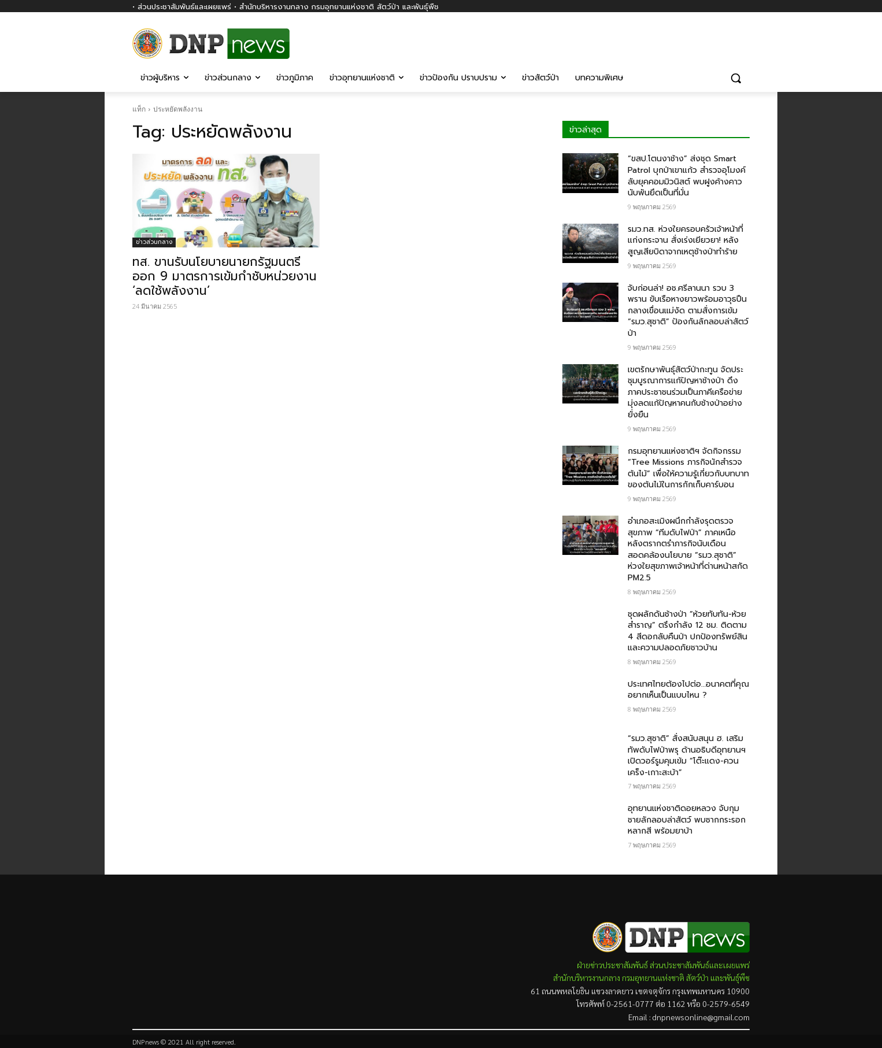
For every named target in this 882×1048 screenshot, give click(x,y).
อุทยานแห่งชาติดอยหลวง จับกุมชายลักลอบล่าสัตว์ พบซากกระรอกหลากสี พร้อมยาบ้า (687, 819)
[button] (736, 78)
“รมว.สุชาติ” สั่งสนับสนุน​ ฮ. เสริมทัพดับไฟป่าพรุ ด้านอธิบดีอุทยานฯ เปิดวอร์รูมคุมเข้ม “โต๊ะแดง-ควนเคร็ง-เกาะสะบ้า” (687, 755)
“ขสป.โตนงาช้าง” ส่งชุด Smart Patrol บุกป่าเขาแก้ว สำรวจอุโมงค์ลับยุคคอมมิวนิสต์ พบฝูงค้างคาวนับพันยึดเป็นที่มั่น (687, 176)
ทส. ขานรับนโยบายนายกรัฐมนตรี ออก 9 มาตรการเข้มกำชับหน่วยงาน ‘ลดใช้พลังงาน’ (224, 276)
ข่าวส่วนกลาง (154, 242)
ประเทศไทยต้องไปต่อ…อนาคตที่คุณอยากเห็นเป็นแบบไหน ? (688, 690)
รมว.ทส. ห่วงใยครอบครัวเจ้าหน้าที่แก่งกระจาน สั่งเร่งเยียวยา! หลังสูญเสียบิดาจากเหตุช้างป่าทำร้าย (685, 240)
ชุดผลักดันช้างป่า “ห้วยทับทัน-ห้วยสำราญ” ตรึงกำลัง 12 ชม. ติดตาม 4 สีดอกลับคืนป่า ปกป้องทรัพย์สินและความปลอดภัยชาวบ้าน (687, 631)
